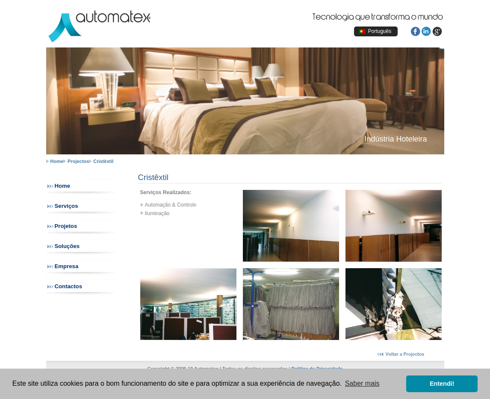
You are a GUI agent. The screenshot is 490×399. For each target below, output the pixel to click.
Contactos (68, 286)
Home (57, 161)
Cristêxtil (103, 161)
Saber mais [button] (362, 383)
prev (32, 96)
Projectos (78, 161)
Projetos (66, 226)
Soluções (67, 246)
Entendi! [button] (442, 383)
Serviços (66, 206)
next (458, 96)
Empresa (67, 266)
